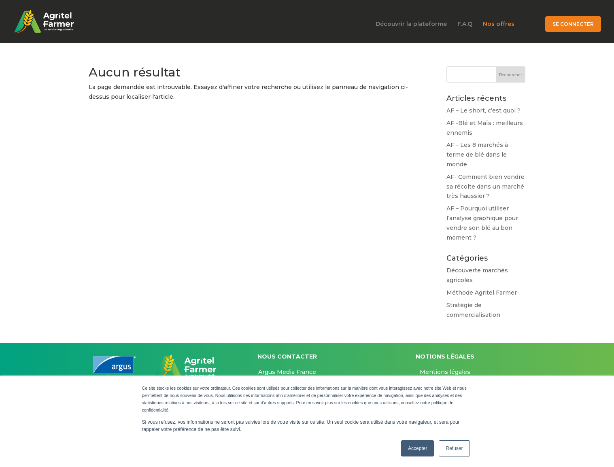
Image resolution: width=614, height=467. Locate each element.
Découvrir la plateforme (411, 24)
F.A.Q (464, 24)
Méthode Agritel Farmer (481, 292)
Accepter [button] (417, 448)
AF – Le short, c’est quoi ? (483, 110)
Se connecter (573, 24)
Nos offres (498, 24)
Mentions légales (445, 372)
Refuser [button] (454, 448)
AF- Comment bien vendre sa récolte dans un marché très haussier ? (485, 186)
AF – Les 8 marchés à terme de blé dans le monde (477, 154)
